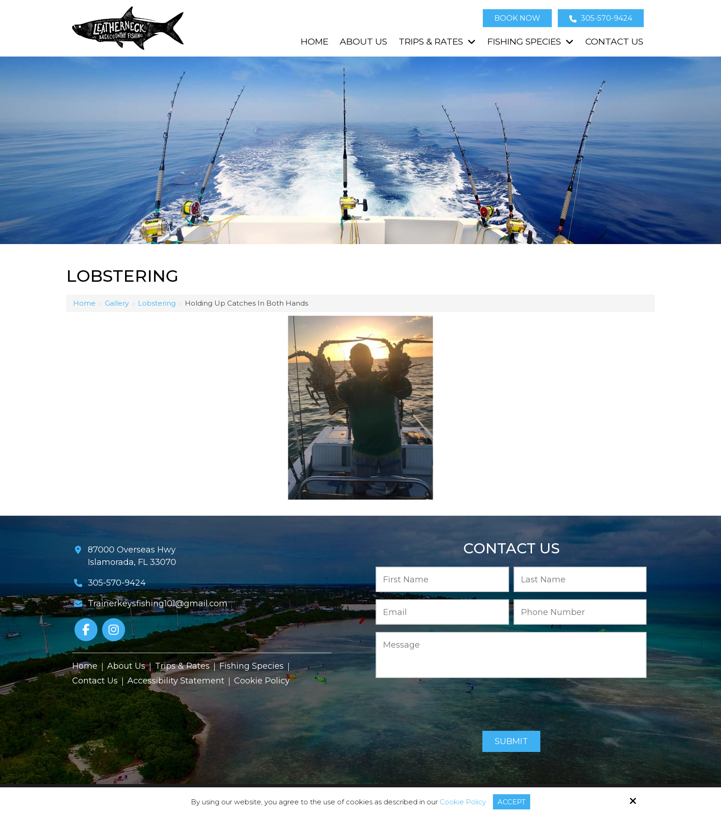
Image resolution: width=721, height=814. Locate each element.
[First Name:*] (442, 579)
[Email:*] (442, 612)
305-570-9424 (600, 18)
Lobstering (157, 303)
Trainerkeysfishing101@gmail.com (158, 603)
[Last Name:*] (580, 579)
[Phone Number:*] (580, 612)
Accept (512, 801)
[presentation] (511, 705)
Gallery (117, 303)
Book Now (517, 18)
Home (84, 303)
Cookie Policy (463, 802)
